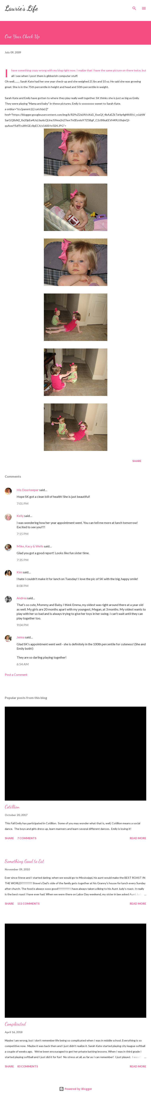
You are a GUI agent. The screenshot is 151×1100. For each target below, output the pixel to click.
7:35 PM (23, 560)
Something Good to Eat (24, 861)
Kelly (20, 516)
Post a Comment (16, 674)
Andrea (22, 598)
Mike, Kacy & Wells (30, 546)
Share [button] (136, 461)
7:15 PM (23, 534)
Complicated (15, 1024)
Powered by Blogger (75, 1089)
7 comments (26, 838)
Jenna (20, 637)
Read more (138, 838)
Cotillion (12, 807)
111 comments (28, 903)
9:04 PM (23, 625)
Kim (19, 572)
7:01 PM (23, 503)
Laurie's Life (21, 8)
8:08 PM (23, 586)
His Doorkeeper (28, 490)
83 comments (27, 1066)
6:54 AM (23, 664)
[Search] (134, 7)
